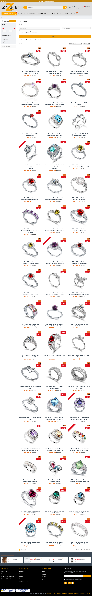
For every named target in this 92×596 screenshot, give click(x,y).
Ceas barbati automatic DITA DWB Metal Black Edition (82, 558)
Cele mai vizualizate (7, 554)
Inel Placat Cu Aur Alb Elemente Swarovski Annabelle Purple (30, 449)
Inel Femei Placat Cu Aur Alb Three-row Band (79, 387)
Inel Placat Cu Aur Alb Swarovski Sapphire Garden (79, 511)
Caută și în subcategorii (25, 31)
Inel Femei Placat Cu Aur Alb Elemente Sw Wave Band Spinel (54, 325)
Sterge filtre (13, 21)
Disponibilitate (6, 35)
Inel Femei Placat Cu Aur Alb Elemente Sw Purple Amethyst (55, 262)
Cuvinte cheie (6, 46)
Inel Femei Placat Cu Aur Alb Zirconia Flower (30, 418)
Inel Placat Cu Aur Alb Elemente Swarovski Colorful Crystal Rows (79, 449)
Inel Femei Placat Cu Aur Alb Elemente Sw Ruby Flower (30, 293)
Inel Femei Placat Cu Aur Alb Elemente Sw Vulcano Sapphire (54, 103)
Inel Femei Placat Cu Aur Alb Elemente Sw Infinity (54, 72)
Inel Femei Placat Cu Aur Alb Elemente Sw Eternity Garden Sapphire (30, 230)
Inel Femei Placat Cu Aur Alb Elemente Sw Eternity (79, 198)
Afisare (85, 43)
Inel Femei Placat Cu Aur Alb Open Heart (30, 387)
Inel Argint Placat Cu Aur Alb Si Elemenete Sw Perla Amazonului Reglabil (54, 166)
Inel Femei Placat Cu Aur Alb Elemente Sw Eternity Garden (54, 543)
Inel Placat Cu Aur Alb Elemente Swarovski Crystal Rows (30, 480)
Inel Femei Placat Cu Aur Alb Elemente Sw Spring (30, 325)
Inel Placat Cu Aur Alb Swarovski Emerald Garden (54, 511)
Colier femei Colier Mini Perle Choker (15, 558)
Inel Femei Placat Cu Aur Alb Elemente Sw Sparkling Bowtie (55, 293)
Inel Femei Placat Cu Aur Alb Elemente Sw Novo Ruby (79, 229)
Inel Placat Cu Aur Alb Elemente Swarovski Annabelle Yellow (54, 449)
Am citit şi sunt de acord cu (73, 579)
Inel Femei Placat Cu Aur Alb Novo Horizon (79, 103)
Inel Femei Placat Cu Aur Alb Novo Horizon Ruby (30, 134)
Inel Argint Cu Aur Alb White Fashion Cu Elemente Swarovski (79, 134)
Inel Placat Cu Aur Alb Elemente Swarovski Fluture (54, 480)
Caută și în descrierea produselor (28, 32)
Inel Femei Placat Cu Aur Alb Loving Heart (79, 356)
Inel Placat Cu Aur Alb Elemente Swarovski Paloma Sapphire (54, 418)
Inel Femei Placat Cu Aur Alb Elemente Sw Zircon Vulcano (30, 356)
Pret (3, 24)
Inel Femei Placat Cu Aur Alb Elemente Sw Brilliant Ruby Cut (30, 198)
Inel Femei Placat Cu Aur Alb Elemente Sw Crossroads (30, 72)
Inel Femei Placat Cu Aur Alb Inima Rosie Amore (54, 356)
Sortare (70, 43)
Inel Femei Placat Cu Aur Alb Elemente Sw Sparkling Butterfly (79, 293)
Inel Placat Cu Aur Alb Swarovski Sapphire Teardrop (30, 543)
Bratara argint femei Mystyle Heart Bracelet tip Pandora (37, 558)
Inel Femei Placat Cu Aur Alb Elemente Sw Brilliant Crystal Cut (79, 165)
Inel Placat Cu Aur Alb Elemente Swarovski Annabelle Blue (54, 134)
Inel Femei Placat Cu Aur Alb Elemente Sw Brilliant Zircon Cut (54, 198)
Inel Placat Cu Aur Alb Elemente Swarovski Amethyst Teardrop (79, 418)
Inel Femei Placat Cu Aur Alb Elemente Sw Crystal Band (79, 543)
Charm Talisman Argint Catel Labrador (60, 558)
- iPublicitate (87, 593)
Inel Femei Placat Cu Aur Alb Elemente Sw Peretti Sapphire (30, 103)
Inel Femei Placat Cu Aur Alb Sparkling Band (54, 387)
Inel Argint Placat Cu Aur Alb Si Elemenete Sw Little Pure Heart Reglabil (30, 166)
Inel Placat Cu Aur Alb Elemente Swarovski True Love (30, 511)
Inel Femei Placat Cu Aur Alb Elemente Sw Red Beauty (79, 262)
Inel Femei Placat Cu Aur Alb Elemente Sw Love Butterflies (79, 72)
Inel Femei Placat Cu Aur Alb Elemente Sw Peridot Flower (30, 262)
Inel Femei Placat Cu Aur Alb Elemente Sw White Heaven (79, 325)
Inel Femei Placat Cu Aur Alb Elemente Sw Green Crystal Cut (54, 229)
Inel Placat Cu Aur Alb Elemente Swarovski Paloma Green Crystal (79, 480)
